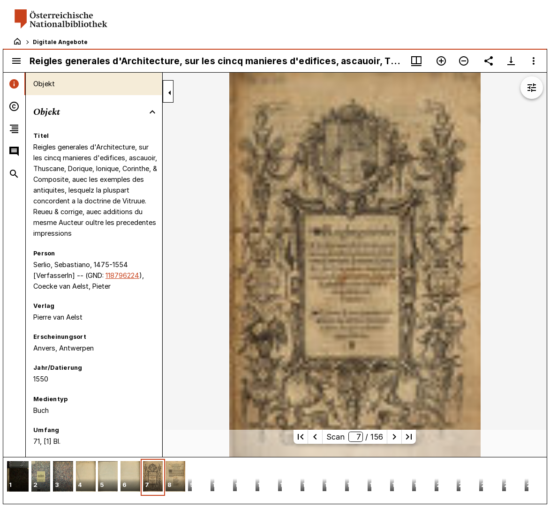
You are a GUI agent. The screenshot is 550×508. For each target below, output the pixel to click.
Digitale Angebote (60, 41)
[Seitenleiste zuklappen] (169, 92)
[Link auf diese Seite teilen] (488, 61)
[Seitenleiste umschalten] (16, 61)
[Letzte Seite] (409, 437)
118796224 (122, 275)
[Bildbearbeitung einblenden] (531, 87)
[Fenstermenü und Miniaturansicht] (416, 61)
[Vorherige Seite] (315, 437)
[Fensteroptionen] (533, 61)
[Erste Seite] (301, 437)
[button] (18, 477)
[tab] (14, 84)
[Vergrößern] (441, 61)
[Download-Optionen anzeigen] (511, 61)
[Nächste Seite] (394, 437)
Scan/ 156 (354, 437)
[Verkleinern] (463, 61)
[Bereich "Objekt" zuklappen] (152, 112)
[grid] (275, 480)
